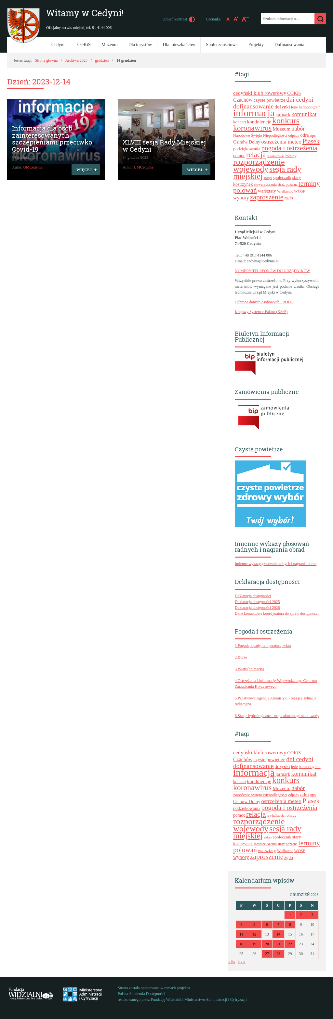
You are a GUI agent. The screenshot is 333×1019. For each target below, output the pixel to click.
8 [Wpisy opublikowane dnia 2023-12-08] (290, 924)
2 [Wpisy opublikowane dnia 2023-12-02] (301, 914)
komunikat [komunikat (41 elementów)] (304, 114)
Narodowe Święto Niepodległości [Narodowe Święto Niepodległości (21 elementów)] (260, 135)
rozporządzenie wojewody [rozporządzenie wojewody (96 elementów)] (259, 165)
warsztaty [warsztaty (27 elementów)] (267, 191)
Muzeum (109, 44)
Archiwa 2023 (76, 60)
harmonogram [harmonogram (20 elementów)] (310, 107)
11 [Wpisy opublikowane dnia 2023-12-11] (241, 934)
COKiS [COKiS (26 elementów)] (294, 93)
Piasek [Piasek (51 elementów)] (311, 141)
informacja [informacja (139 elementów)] (253, 113)
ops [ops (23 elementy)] (313, 135)
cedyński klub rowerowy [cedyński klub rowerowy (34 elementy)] (259, 93)
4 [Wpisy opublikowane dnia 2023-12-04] (241, 924)
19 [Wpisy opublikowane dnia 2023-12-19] (254, 944)
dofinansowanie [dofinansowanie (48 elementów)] (253, 106)
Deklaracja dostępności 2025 (257, 601)
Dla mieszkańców (179, 44)
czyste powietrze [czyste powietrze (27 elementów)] (269, 100)
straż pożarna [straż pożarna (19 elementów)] (288, 184)
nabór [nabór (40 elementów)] (298, 128)
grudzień (102, 60)
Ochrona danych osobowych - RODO (264, 302)
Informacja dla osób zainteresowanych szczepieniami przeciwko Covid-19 (52, 139)
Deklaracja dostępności (253, 596)
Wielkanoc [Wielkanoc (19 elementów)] (285, 191)
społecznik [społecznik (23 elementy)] (282, 177)
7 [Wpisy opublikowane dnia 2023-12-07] (278, 924)
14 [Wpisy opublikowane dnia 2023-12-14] (278, 934)
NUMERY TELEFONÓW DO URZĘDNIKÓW (272, 271)
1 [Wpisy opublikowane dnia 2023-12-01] (290, 914)
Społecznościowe (221, 44)
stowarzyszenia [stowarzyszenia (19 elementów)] (265, 184)
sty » (241, 961)
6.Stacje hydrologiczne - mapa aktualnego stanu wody (277, 715)
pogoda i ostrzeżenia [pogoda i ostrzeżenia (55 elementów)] (289, 148)
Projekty (256, 44)
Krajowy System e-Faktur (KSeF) (261, 311)
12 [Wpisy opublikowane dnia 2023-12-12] (254, 934)
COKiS (84, 44)
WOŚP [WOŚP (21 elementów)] (299, 191)
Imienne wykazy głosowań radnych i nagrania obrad (275, 563)
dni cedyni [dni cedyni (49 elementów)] (299, 99)
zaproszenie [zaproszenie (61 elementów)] (267, 197)
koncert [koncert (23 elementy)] (239, 122)
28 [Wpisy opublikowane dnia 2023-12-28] (278, 953)
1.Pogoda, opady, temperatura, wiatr (263, 645)
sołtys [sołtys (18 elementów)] (268, 178)
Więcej (82, 171)
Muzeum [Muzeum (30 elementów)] (281, 129)
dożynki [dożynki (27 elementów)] (282, 106)
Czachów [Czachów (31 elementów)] (242, 100)
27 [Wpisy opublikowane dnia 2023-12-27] (267, 953)
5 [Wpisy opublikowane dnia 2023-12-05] (254, 924)
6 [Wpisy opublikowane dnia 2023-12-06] (267, 924)
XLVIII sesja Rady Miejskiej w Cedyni (164, 146)
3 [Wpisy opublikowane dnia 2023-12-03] (312, 914)
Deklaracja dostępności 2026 (257, 607)
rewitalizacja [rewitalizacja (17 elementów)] (275, 156)
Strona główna (46, 60)
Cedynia (59, 44)
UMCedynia (32, 167)
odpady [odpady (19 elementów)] (293, 135)
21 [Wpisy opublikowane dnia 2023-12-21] (278, 944)
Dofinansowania (289, 44)
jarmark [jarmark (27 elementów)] (282, 114)
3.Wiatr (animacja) (249, 669)
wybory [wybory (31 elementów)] (241, 197)
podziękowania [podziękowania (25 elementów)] (246, 148)
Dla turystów (140, 44)
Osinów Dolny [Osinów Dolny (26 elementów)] (246, 142)
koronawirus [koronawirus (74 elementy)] (252, 128)
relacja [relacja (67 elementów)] (256, 155)
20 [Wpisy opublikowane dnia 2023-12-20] (267, 944)
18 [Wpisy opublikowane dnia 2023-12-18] (241, 944)
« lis (231, 961)
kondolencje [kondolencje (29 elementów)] (259, 121)
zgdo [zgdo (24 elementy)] (288, 197)
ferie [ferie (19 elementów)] (294, 107)
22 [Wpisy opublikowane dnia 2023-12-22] (290, 944)
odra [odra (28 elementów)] (304, 135)
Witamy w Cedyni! (85, 13)
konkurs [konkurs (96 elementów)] (286, 120)
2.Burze (241, 657)
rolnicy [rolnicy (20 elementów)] (291, 156)
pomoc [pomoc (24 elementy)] (239, 155)
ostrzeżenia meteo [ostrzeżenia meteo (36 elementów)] (281, 142)
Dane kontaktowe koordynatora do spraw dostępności (277, 613)
